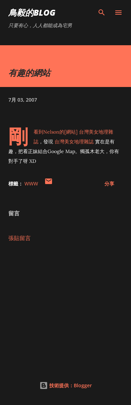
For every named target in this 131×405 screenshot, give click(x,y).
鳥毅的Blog (32, 12)
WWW (31, 183)
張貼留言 (19, 238)
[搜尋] (101, 12)
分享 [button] (109, 183)
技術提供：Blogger (65, 385)
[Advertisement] (65, 307)
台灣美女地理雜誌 (74, 141)
